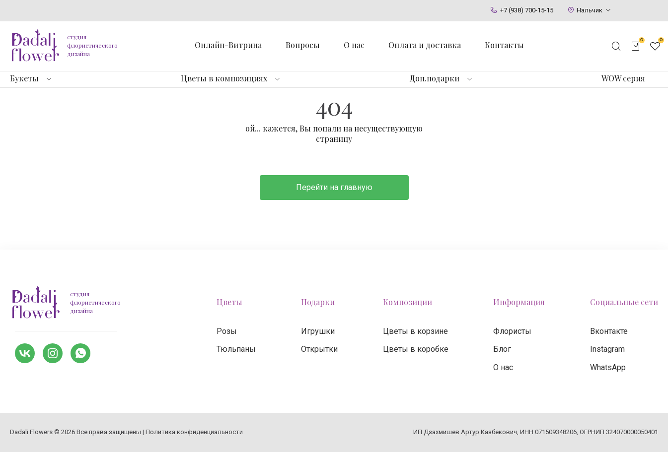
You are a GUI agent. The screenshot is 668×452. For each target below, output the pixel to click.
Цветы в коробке (415, 349)
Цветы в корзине (415, 331)
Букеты (24, 78)
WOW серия (623, 78)
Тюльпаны (236, 349)
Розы (227, 331)
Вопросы (303, 45)
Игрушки (318, 331)
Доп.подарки (434, 78)
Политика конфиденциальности (194, 432)
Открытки (319, 349)
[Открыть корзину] (636, 46)
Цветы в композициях (224, 78)
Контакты (504, 45)
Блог (502, 349)
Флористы (512, 331)
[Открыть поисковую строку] (616, 46)
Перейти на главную (334, 187)
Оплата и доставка (424, 45)
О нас (354, 45)
